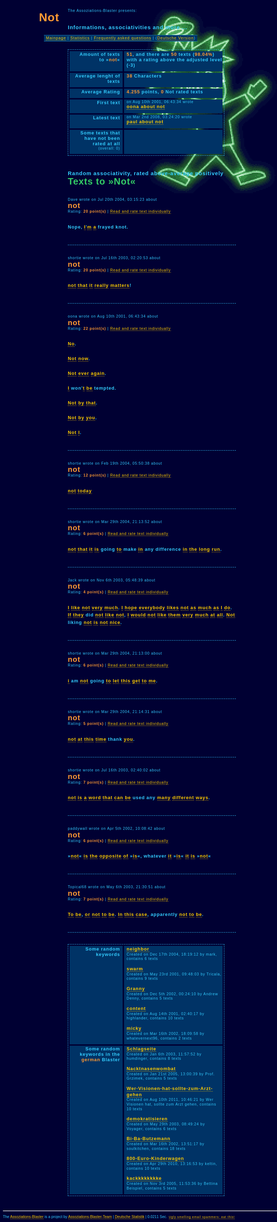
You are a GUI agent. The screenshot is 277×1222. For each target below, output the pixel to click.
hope (131, 607)
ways (202, 797)
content (136, 1008)
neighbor (138, 949)
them (174, 614)
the (193, 549)
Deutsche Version (175, 38)
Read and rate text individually (140, 211)
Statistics (80, 38)
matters (119, 285)
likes (173, 607)
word (94, 797)
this (126, 680)
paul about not (145, 121)
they (78, 614)
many (164, 797)
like (75, 607)
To (71, 914)
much (111, 607)
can (118, 797)
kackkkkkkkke (144, 1178)
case (141, 914)
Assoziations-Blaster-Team (90, 1217)
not (72, 285)
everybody (152, 607)
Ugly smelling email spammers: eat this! (202, 1217)
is (96, 549)
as (193, 607)
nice (115, 622)
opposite (111, 856)
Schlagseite (141, 1048)
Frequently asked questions (122, 38)
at (212, 614)
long (204, 549)
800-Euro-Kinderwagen (155, 1158)
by (81, 403)
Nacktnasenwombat (151, 1068)
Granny (136, 988)
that (82, 285)
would (138, 614)
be (90, 388)
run (216, 549)
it (91, 285)
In (120, 914)
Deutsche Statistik (129, 1217)
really (101, 285)
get (136, 680)
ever (83, 373)
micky (134, 1028)
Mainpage (56, 38)
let (116, 680)
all (220, 614)
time (101, 739)
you (90, 417)
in (140, 549)
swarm (135, 968)
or (87, 914)
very (97, 607)
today (85, 490)
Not (72, 358)
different (183, 797)
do (227, 607)
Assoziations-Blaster (27, 1217)
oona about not (146, 106)
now (83, 358)
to (119, 549)
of (125, 856)
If (69, 614)
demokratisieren (147, 1118)
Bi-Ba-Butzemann (149, 1138)
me (152, 680)
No (71, 343)
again (98, 373)
